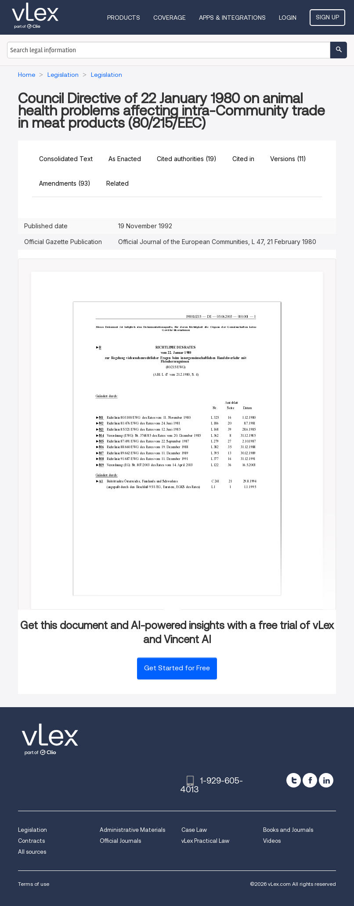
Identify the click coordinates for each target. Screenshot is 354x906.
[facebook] (310, 780)
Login (287, 17)
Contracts (31, 841)
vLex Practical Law (205, 841)
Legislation (32, 830)
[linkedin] (326, 780)
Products (123, 17)
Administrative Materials (132, 830)
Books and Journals (288, 830)
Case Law (194, 830)
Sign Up (327, 17)
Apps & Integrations (232, 17)
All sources (32, 851)
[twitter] (293, 780)
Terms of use (33, 884)
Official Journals (120, 841)
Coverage (169, 17)
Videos (272, 841)
